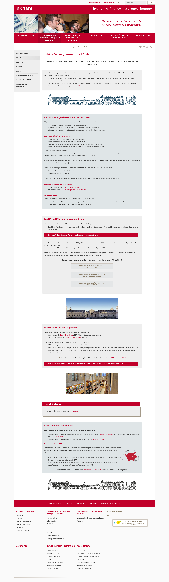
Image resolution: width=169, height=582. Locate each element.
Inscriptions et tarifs (53, 553)
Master (81, 86)
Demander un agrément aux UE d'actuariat (92, 266)
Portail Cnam (81, 550)
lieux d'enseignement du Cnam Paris (74, 190)
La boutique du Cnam (84, 565)
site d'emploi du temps (71, 187)
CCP (112, 358)
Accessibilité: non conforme (110, 503)
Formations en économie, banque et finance (67, 47)
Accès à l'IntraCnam (84, 568)
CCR (124, 358)
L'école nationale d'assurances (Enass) (90, 518)
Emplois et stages (53, 568)
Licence (74, 86)
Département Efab (25, 511)
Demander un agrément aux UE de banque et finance (92, 275)
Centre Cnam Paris (66, 335)
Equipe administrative (23, 521)
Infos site (69, 503)
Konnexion (17, 580)
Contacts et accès (55, 503)
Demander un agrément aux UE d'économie (92, 284)
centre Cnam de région (73, 337)
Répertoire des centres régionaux (88, 553)
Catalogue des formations (21, 85)
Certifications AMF (23, 80)
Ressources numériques (55, 562)
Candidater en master (24, 75)
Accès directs (83, 546)
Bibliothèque (80, 503)
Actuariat (76, 411)
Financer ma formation (106, 434)
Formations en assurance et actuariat (91, 512)
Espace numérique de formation (88, 556)
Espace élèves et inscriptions (61, 546)
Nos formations (22, 53)
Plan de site (93, 503)
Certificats (20, 62)
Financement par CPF (54, 556)
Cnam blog (80, 559)
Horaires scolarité (53, 550)
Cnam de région (57, 436)
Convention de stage (54, 565)
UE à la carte (91, 47)
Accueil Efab (20, 515)
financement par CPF (92, 470)
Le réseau (19, 527)
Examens (50, 559)
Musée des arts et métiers (86, 562)
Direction (19, 518)
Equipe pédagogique (23, 524)
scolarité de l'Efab (98, 439)
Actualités (21, 546)
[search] (135, 3)
